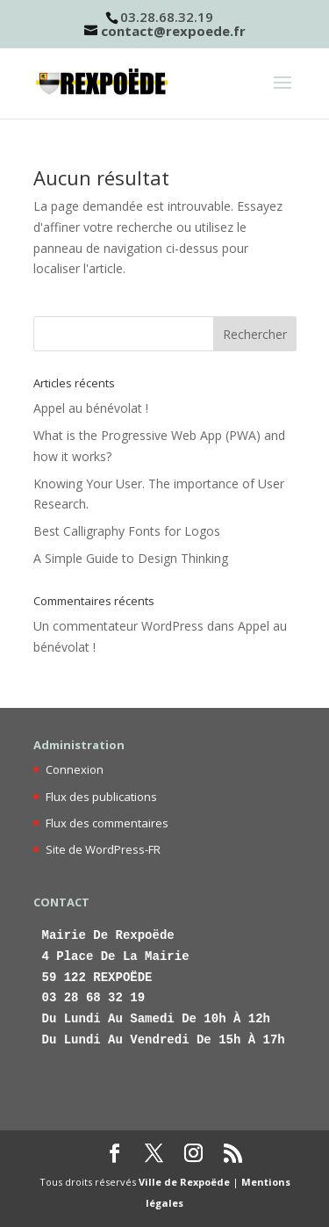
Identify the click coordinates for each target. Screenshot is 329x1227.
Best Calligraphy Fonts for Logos (126, 531)
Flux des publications (101, 797)
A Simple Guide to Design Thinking (130, 558)
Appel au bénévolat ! (90, 408)
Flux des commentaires (107, 823)
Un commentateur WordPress (118, 625)
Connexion (75, 769)
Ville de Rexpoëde (184, 1181)
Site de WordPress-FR (103, 849)
